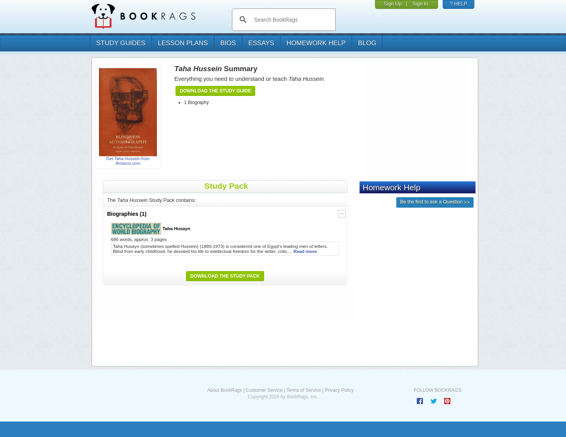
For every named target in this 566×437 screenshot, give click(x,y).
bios (228, 43)
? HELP (458, 4)
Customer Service (264, 390)
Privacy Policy (339, 390)
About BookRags (224, 390)
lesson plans (183, 43)
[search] (291, 19)
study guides (120, 43)
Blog (367, 43)
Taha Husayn (150, 229)
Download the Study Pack (225, 276)
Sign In (420, 4)
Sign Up (393, 4)
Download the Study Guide (215, 91)
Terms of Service (303, 390)
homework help (316, 43)
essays (261, 43)
